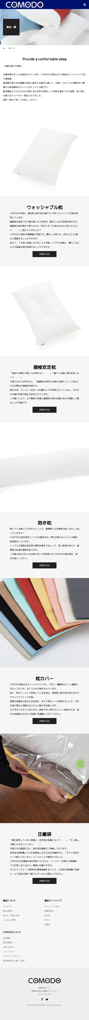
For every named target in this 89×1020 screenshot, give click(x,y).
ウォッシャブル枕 (51, 906)
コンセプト (7, 906)
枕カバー (48, 920)
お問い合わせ (8, 947)
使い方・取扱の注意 (11, 915)
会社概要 (6, 938)
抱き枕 (47, 915)
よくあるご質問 (9, 920)
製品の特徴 (7, 911)
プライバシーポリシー (12, 956)
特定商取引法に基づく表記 (14, 960)
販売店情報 (7, 942)
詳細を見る (44, 254)
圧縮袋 (47, 924)
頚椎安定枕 (48, 911)
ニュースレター (9, 951)
